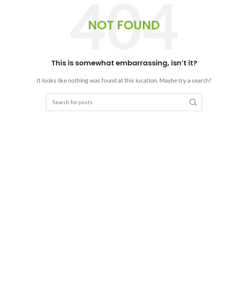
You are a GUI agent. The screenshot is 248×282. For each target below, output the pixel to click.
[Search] (124, 102)
